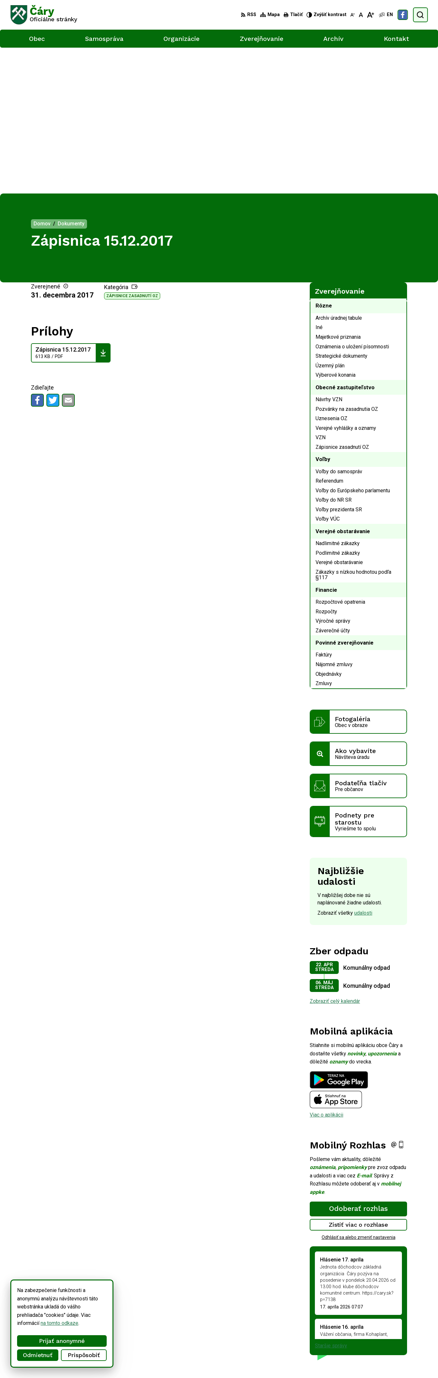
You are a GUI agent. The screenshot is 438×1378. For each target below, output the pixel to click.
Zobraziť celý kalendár (335, 855)
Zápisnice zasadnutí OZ (132, 150)
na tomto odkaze (48, 1323)
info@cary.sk (401, 1330)
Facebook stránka (407, 1338)
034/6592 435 (403, 1323)
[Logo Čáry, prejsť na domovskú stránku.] (43, 14)
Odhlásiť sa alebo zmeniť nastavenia (358, 1091)
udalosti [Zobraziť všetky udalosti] (363, 767)
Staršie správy (331, 1200)
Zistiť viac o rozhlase (358, 1078)
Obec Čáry (174, 1361)
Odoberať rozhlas (358, 1063)
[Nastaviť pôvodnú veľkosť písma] (361, 15)
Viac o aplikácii (326, 969)
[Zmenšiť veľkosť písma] (352, 15)
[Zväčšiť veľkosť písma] (370, 15)
